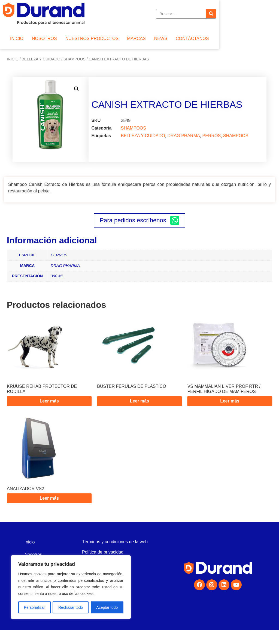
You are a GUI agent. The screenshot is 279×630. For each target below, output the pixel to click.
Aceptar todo (107, 607)
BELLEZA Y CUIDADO (41, 59)
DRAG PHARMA (184, 135)
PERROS (211, 135)
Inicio (13, 59)
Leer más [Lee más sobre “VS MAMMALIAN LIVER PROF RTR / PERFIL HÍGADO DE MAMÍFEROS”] (229, 401)
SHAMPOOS (74, 59)
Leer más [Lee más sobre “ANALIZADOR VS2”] (49, 498)
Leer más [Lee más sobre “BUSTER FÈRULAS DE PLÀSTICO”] (139, 401)
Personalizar (34, 607)
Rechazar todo (70, 607)
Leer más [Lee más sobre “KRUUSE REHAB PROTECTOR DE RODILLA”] (49, 401)
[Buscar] (271, 13)
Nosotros (33, 554)
